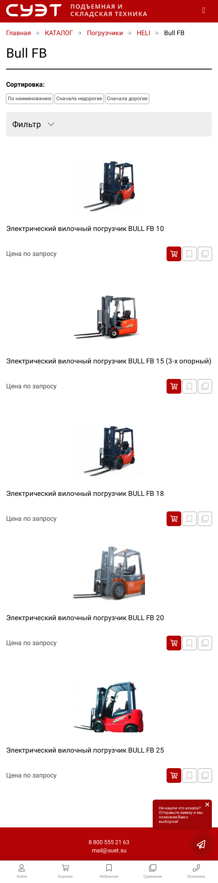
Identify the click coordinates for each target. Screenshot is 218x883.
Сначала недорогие (79, 98)
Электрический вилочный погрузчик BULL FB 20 (85, 618)
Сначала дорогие (127, 98)
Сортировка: (25, 84)
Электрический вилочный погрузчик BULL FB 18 (85, 493)
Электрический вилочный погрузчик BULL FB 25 (85, 750)
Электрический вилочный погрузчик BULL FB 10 (85, 228)
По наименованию (29, 98)
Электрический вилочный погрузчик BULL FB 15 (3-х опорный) (108, 361)
